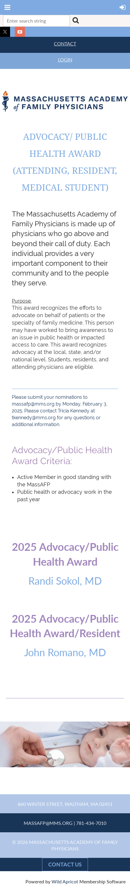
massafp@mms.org (33, 404)
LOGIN (65, 59)
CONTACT (65, 43)
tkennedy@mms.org (34, 417)
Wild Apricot (65, 881)
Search (75, 20)
